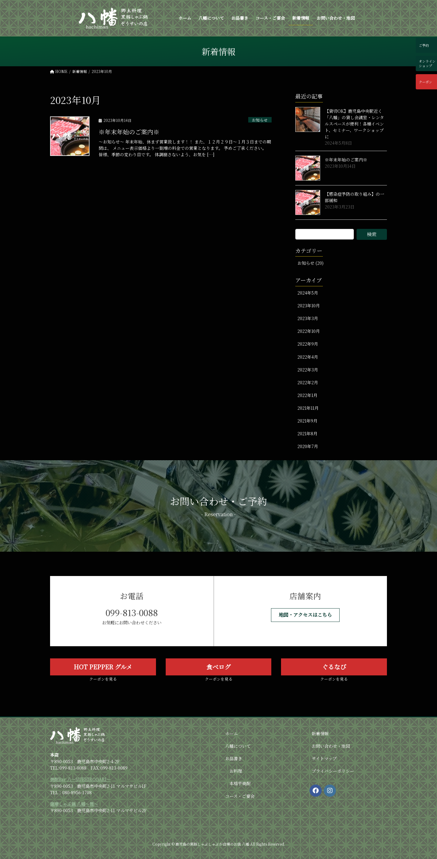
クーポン (425, 81)
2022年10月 (308, 331)
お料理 (235, 771)
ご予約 (424, 45)
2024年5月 (307, 293)
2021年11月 (308, 408)
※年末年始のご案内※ (129, 131)
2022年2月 (307, 382)
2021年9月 (307, 421)
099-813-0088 (132, 612)
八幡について (238, 746)
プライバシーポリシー (333, 771)
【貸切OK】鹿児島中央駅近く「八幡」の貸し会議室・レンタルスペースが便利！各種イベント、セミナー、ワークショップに (354, 124)
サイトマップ (324, 758)
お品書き (233, 758)
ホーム (231, 733)
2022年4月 (307, 357)
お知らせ (260, 119)
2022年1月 (307, 395)
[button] (305, 615)
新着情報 (320, 733)
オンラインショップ (427, 63)
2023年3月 (307, 318)
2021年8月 (307, 433)
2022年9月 (307, 344)
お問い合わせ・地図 (331, 746)
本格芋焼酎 (240, 783)
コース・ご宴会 (240, 796)
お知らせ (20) (310, 263)
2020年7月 (307, 446)
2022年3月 (307, 370)
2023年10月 (308, 305)
